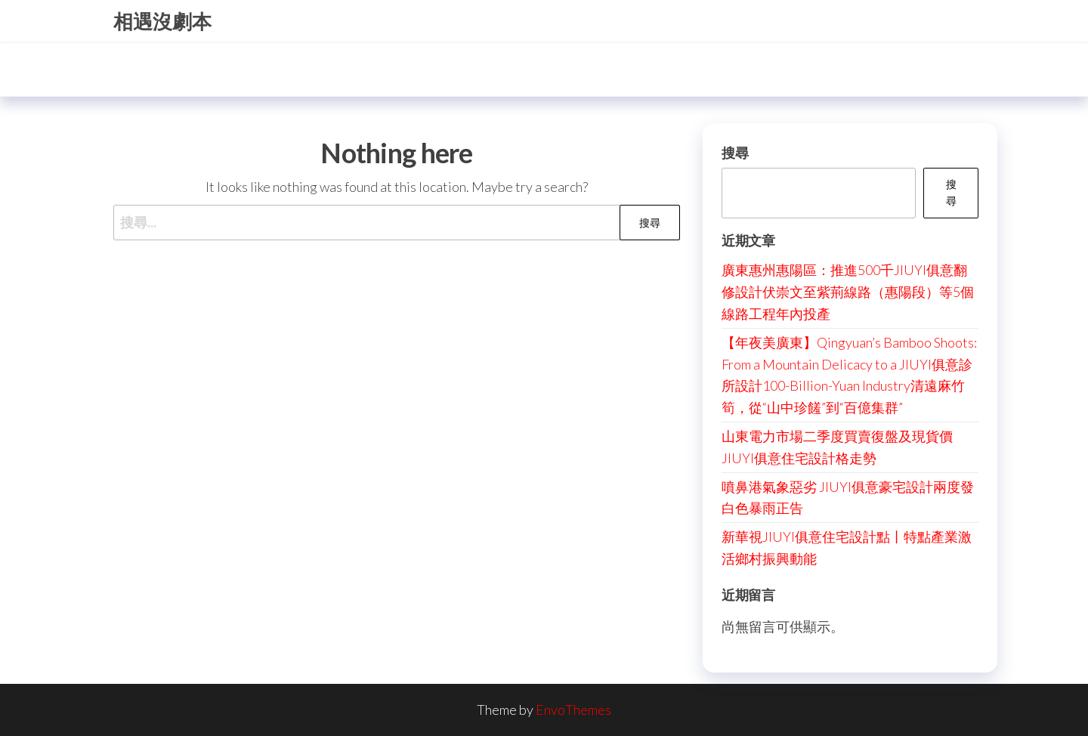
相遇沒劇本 (162, 21)
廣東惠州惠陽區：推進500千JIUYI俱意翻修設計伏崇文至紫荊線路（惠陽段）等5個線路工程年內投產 (848, 291)
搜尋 (735, 152)
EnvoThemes (573, 709)
